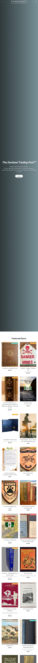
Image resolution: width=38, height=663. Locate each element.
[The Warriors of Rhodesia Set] (10, 529)
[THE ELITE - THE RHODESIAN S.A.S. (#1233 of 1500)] (10, 564)
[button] (19, 1)
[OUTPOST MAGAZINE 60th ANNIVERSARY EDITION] (28, 636)
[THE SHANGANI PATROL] (28, 600)
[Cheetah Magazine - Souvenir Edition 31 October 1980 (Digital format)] (28, 429)
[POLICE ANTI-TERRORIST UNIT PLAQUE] (10, 496)
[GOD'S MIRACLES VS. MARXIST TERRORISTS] (10, 600)
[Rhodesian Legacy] (28, 394)
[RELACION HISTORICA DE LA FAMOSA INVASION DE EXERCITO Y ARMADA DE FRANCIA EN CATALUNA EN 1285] (10, 394)
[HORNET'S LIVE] (10, 636)
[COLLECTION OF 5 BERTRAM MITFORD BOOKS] (28, 496)
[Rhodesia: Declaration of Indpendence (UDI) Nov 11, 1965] (10, 462)
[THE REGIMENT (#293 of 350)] (10, 429)
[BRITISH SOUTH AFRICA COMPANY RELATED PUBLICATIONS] (28, 529)
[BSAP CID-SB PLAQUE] (28, 462)
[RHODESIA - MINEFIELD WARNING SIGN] (28, 358)
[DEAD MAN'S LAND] (28, 564)
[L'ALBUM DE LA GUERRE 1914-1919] (10, 358)
